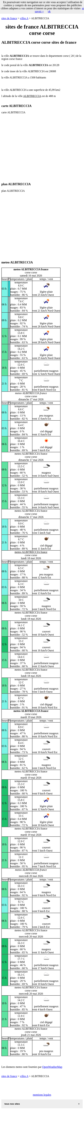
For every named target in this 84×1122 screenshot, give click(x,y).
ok (49, 11)
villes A (24, 18)
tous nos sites (12, 1104)
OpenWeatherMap (52, 1066)
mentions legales (42, 1094)
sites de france (9, 18)
